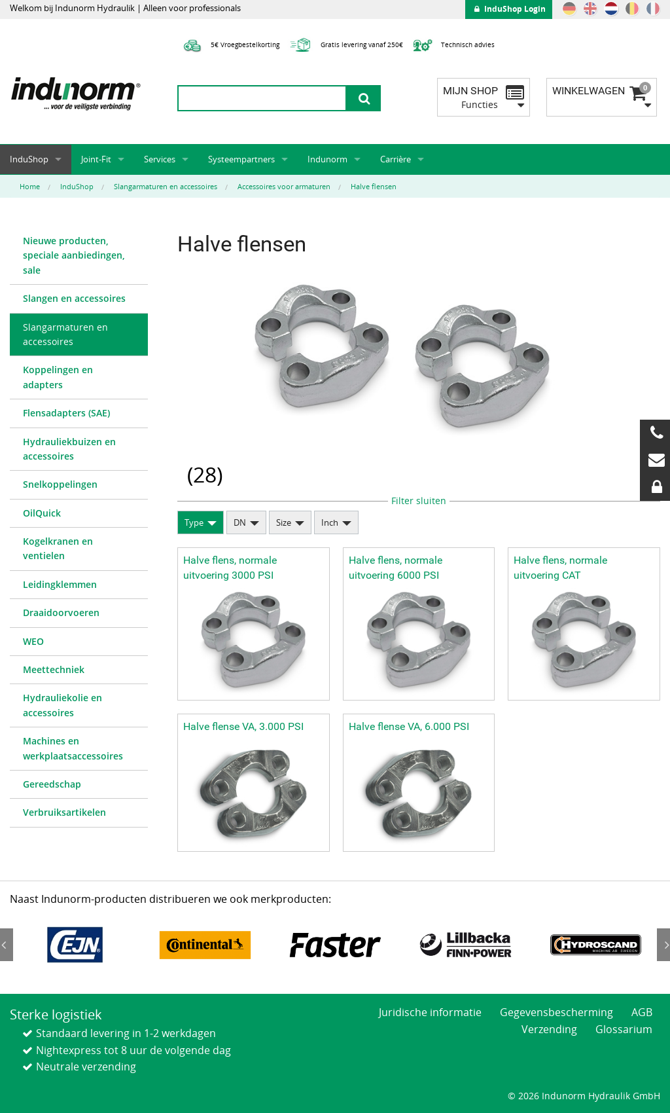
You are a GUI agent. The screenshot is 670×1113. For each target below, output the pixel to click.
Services (159, 159)
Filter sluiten (418, 500)
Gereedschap (52, 784)
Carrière (395, 159)
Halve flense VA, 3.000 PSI (243, 726)
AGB (641, 1012)
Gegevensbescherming (556, 1012)
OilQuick (42, 513)
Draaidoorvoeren (61, 612)
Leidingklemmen (60, 584)
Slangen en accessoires (74, 298)
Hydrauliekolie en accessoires (62, 704)
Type (194, 522)
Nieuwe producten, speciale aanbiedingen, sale (74, 255)
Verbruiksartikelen (64, 812)
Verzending (549, 1029)
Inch (329, 522)
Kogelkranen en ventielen (58, 548)
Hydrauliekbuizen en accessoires (69, 448)
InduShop (29, 159)
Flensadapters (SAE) (66, 413)
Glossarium (623, 1029)
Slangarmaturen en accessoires (65, 334)
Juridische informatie (430, 1012)
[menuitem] (79, 256)
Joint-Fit (96, 159)
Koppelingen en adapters (58, 376)
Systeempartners (241, 159)
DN (240, 522)
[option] (75, 945)
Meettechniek (53, 669)
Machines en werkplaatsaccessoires (73, 748)
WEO (33, 641)
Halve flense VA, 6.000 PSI (409, 726)
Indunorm (327, 159)
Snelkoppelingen (60, 484)
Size (283, 522)
